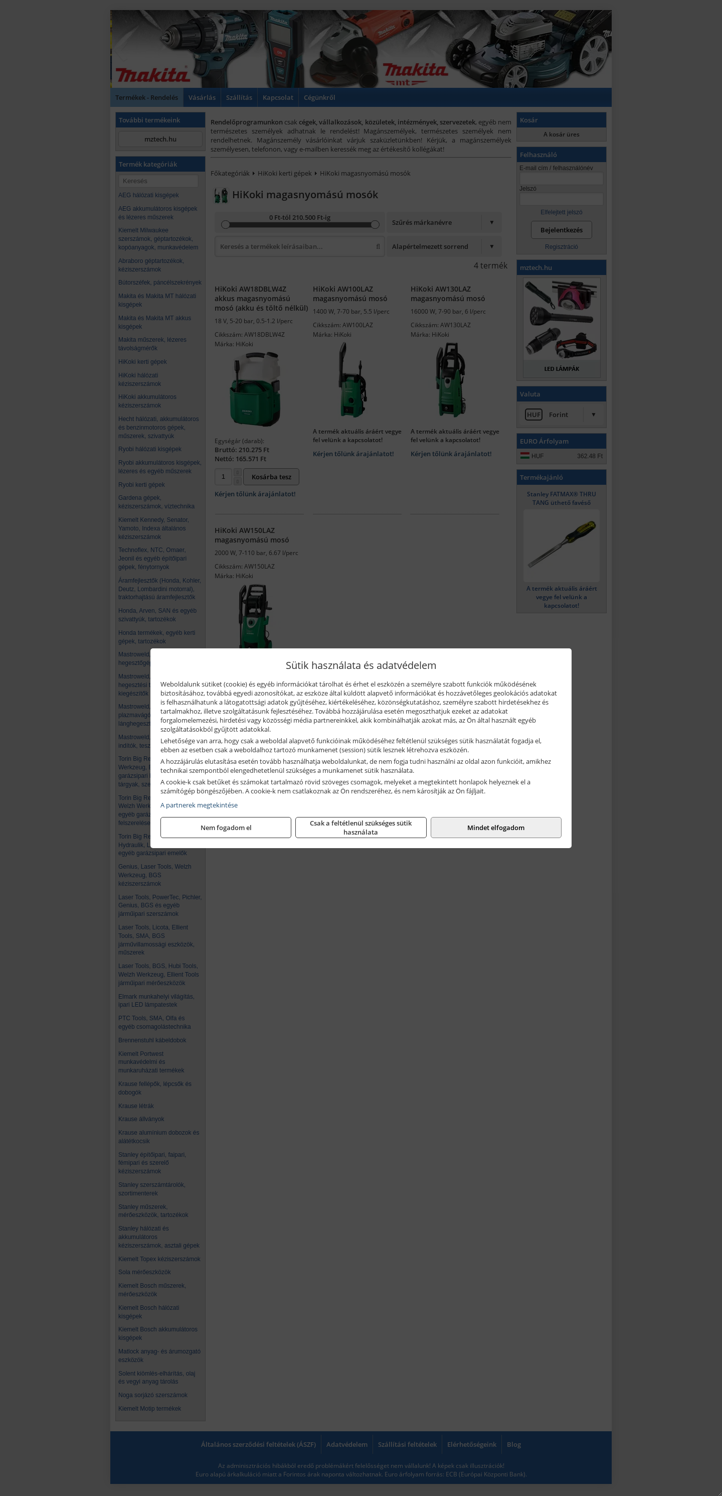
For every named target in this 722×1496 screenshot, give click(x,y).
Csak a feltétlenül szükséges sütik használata (361, 828)
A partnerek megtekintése (199, 804)
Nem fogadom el (226, 827)
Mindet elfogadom (495, 827)
